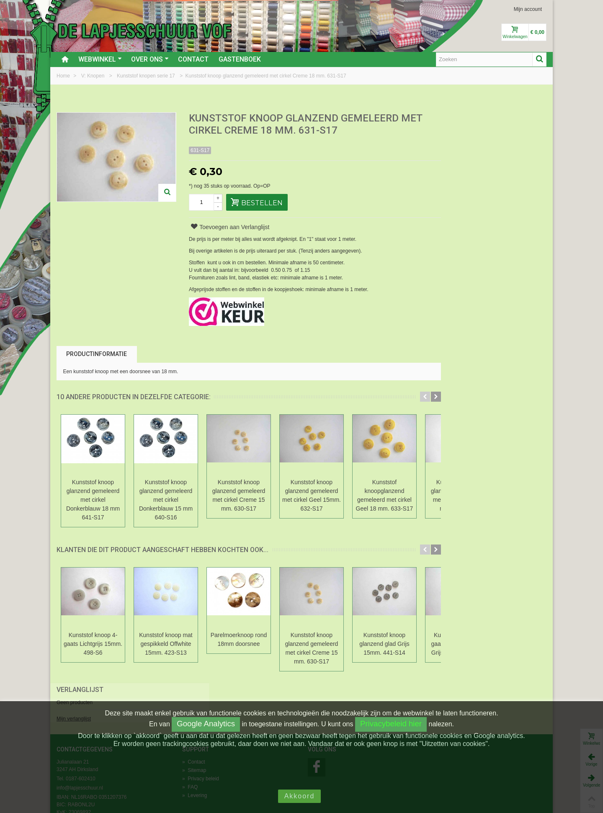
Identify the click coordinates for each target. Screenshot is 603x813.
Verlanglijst (456, 119)
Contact (193, 59)
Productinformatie (96, 354)
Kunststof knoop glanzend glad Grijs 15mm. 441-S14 (384, 644)
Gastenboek (240, 59)
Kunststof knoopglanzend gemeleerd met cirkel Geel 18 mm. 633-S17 (384, 495)
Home (64, 76)
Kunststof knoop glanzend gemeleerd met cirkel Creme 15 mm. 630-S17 (238, 495)
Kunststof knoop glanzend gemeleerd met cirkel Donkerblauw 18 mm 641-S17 (93, 500)
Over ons (150, 59)
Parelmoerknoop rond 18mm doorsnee (239, 639)
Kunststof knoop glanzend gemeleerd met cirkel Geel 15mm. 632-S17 (311, 495)
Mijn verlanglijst (450, 148)
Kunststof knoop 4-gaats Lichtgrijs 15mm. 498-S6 (93, 644)
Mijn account (528, 9)
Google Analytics (206, 723)
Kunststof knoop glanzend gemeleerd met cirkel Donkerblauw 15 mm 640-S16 (166, 500)
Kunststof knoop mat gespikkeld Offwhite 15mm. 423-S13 (166, 644)
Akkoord (299, 796)
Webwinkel (100, 59)
